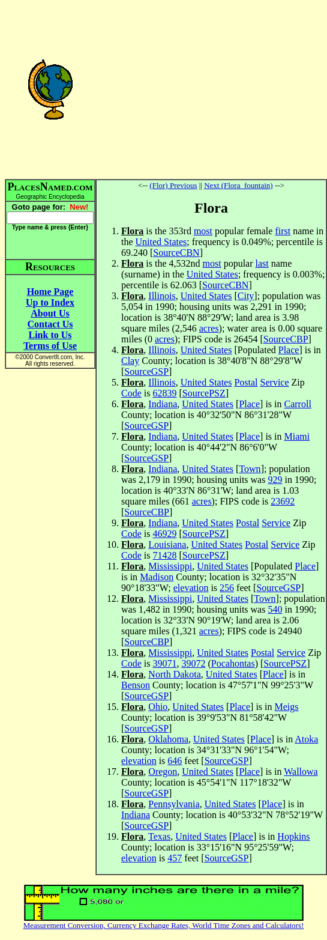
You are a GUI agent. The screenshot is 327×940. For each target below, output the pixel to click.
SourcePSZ (204, 393)
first (282, 231)
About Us (50, 313)
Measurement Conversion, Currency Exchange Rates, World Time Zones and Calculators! (163, 925)
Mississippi (170, 566)
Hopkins (293, 836)
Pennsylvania (173, 804)
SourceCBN (176, 252)
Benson (135, 685)
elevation (191, 588)
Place (288, 350)
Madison (156, 577)
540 (275, 609)
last (262, 263)
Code (131, 393)
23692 (283, 501)
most (203, 231)
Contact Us (50, 324)
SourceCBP (285, 339)
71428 (164, 555)
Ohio (157, 707)
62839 (164, 393)
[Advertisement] (211, 89)
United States (161, 242)
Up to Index (50, 302)
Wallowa (300, 771)
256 (227, 588)
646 (174, 761)
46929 (164, 534)
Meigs (287, 707)
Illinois (161, 296)
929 (275, 480)
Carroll (297, 404)
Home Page (50, 292)
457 (174, 858)
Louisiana (167, 544)
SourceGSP (146, 371)
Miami (297, 436)
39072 (193, 663)
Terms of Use (50, 346)
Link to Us (49, 335)
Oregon (162, 771)
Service (274, 382)
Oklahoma (168, 739)
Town (249, 469)
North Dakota (174, 674)
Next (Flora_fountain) (238, 185)
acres (209, 328)
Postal (245, 382)
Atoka (306, 739)
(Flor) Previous (173, 185)
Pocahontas (233, 663)
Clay (130, 361)
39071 (164, 663)
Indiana (162, 404)
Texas (159, 836)
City (246, 296)
